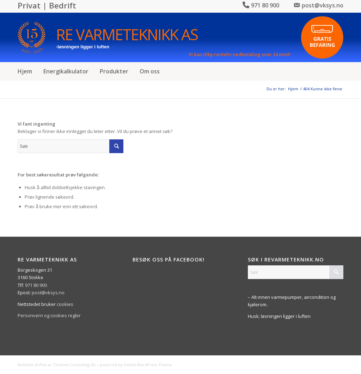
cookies (65, 304)
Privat (29, 5)
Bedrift (62, 5)
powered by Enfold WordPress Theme (136, 364)
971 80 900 (36, 285)
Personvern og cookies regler (49, 315)
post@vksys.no (48, 292)
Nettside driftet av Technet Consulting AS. (57, 364)
